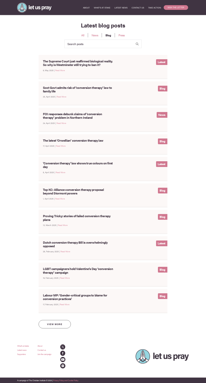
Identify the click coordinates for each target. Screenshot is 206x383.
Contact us (41, 350)
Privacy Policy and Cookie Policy (65, 380)
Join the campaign (44, 354)
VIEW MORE (54, 324)
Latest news (21, 350)
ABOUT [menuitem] (86, 7)
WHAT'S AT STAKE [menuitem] (102, 7)
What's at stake (23, 345)
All (82, 35)
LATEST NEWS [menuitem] (120, 7)
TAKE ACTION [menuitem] (154, 7)
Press (121, 35)
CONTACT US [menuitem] (138, 7)
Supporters (21, 354)
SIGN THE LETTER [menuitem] (176, 7)
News (95, 35)
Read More (60, 70)
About (39, 345)
